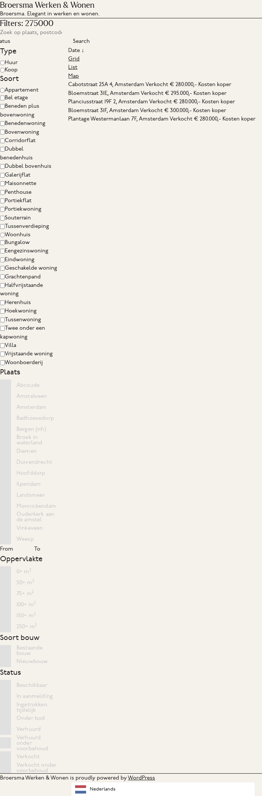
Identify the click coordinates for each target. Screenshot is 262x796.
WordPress (141, 777)
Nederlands (95, 789)
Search (81, 41)
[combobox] (163, 789)
